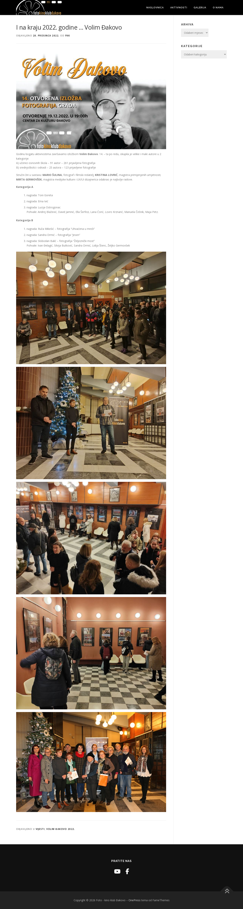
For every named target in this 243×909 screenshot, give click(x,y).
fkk (67, 35)
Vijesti (40, 829)
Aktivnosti (178, 7)
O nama (218, 7)
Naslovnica (155, 7)
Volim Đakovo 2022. (60, 829)
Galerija (200, 7)
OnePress (134, 900)
